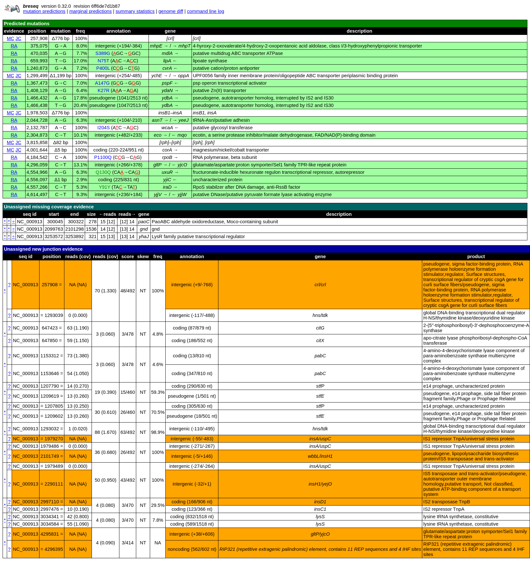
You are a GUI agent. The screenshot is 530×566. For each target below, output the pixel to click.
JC (18, 38)
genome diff (171, 11)
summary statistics (135, 11)
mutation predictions (44, 11)
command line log (205, 11)
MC (10, 38)
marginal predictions (90, 11)
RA (14, 45)
